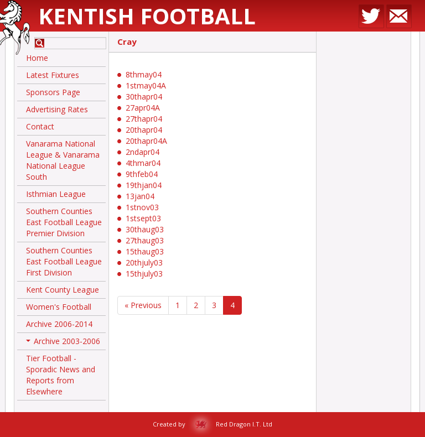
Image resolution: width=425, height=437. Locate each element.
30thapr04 (144, 96)
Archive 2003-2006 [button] (63, 343)
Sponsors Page (53, 92)
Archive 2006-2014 (59, 324)
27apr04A (143, 107)
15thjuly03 (144, 273)
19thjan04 (144, 185)
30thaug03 (145, 229)
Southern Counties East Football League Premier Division (64, 222)
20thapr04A (146, 141)
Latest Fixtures (52, 75)
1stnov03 (142, 207)
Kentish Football (147, 16)
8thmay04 (144, 74)
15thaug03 (145, 251)
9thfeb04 (142, 174)
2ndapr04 (142, 152)
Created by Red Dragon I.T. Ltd (212, 424)
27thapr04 (144, 118)
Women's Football (58, 306)
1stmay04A (146, 85)
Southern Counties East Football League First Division (64, 261)
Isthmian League (56, 194)
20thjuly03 (144, 262)
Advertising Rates (57, 109)
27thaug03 (145, 240)
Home (37, 58)
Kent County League (62, 289)
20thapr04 (144, 129)
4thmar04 (143, 163)
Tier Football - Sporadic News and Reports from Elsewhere (60, 375)
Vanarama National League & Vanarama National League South (63, 160)
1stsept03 (143, 218)
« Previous (143, 305)
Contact (40, 126)
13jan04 (140, 196)
